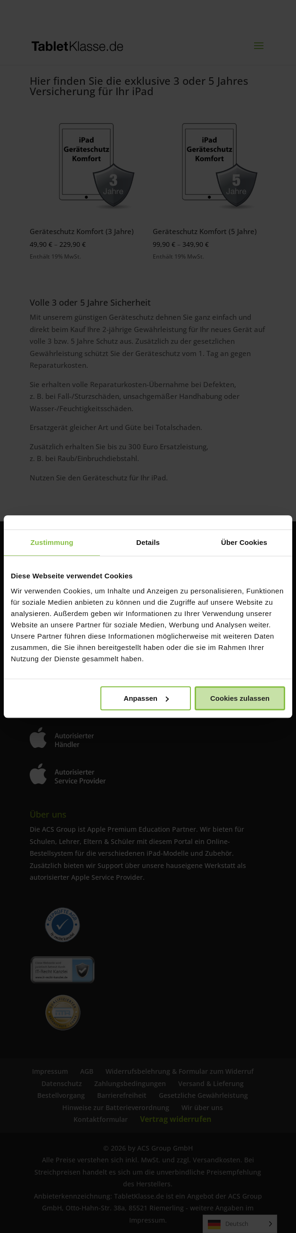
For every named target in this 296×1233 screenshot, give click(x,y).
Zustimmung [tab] (52, 542)
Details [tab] (148, 542)
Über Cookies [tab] (244, 542)
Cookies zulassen (240, 698)
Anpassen (146, 698)
